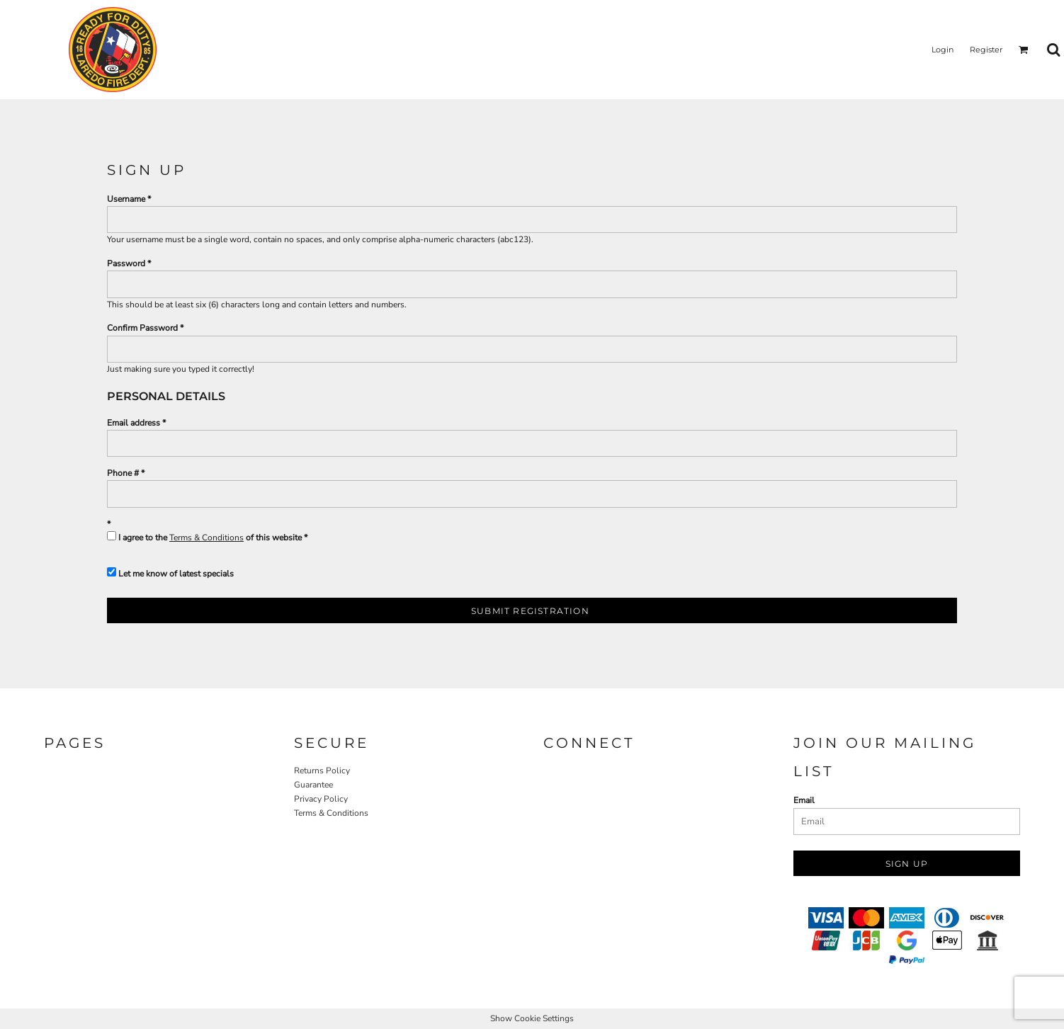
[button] (1024, 50)
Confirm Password (142, 328)
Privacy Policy (321, 799)
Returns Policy (322, 770)
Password (126, 263)
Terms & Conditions (206, 537)
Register (986, 50)
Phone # (123, 473)
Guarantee (313, 784)
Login (942, 50)
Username (126, 199)
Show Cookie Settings (532, 1018)
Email (804, 800)
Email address (133, 422)
